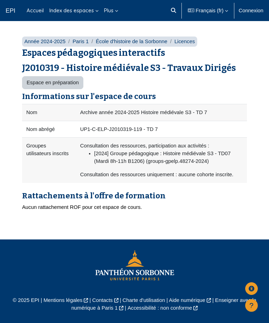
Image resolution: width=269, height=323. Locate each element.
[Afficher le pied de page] (251, 305)
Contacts (102, 300)
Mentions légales (62, 300)
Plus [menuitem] (108, 10)
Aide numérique (187, 300)
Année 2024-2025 (44, 41)
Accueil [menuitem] (35, 10)
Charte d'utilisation (144, 300)
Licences (184, 41)
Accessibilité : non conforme (159, 308)
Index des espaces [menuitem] (71, 10)
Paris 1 (81, 41)
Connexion (251, 10)
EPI (10, 10)
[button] (173, 10)
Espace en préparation (53, 82)
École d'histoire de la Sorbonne (131, 41)
